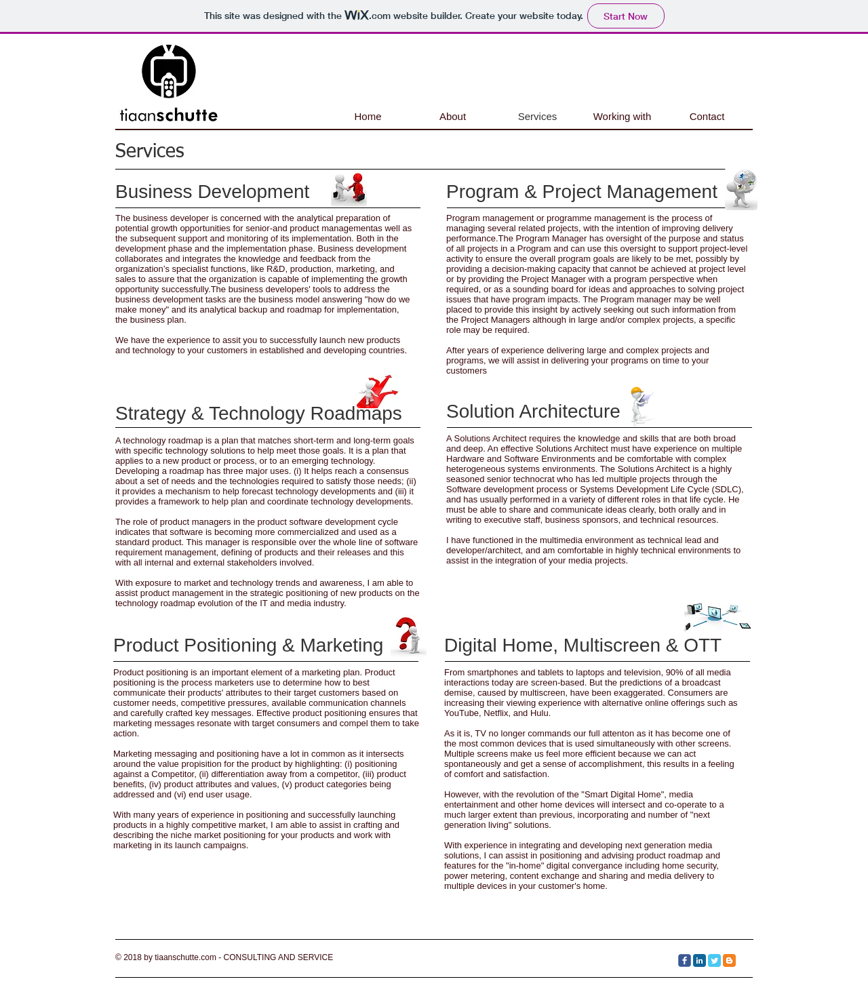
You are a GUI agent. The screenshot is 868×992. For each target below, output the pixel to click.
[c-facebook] (684, 960)
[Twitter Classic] (714, 960)
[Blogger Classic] (729, 960)
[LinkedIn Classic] (699, 960)
